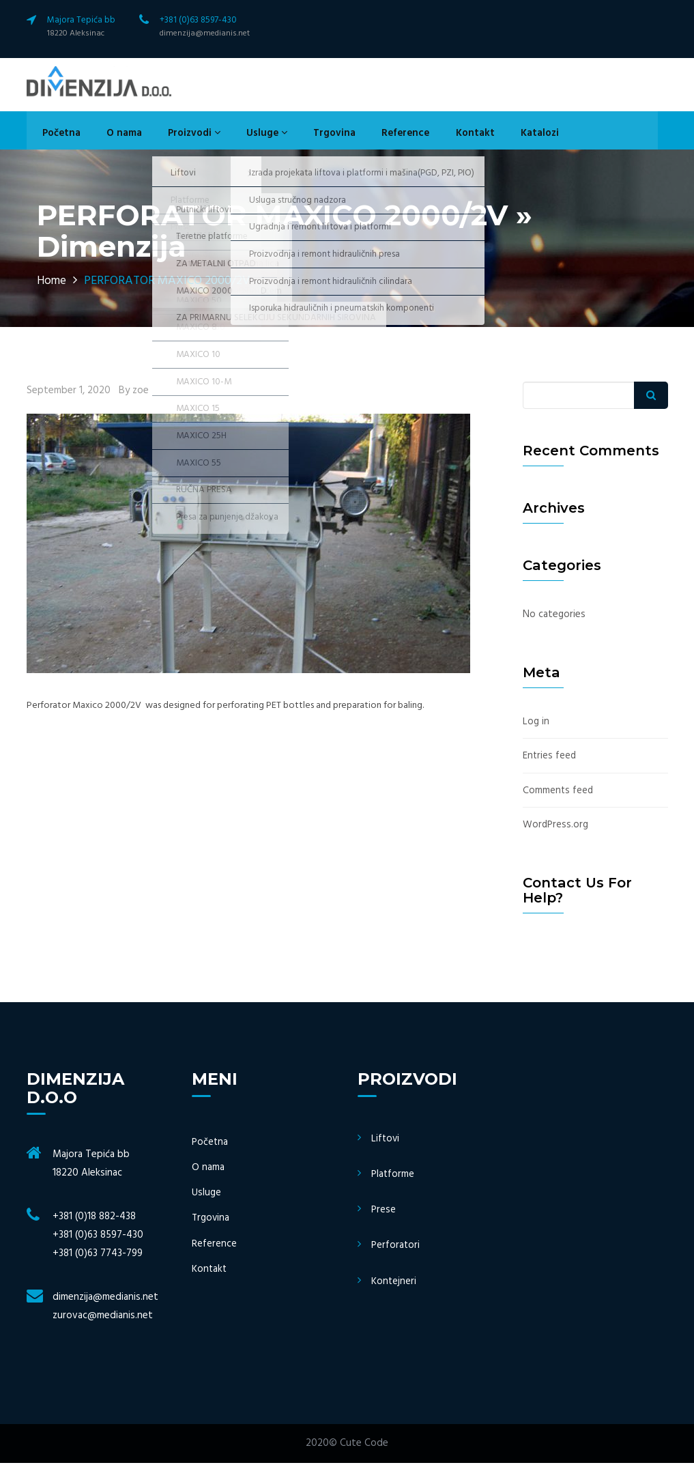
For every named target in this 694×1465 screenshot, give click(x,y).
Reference (378, 135)
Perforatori (395, 1247)
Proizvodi (180, 135)
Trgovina (311, 135)
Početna (56, 135)
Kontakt (443, 135)
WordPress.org (556, 827)
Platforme (393, 1176)
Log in (536, 724)
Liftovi (386, 1141)
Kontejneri (394, 1283)
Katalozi (502, 135)
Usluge (248, 135)
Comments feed (558, 792)
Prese (383, 1212)
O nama (114, 135)
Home (52, 284)
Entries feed (550, 758)
